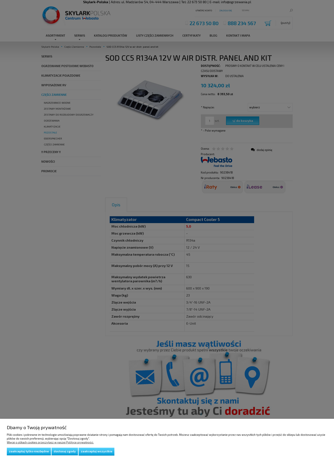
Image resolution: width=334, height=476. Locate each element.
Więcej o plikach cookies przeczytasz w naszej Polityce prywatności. (50, 442)
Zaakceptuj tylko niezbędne (29, 451)
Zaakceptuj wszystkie (96, 451)
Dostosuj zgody (65, 451)
